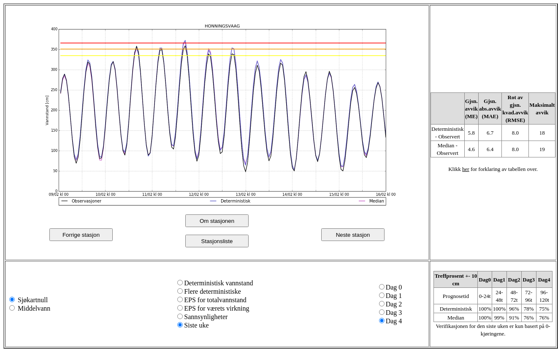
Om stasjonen (217, 221)
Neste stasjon (353, 235)
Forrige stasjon (81, 235)
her (465, 169)
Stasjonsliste (217, 241)
